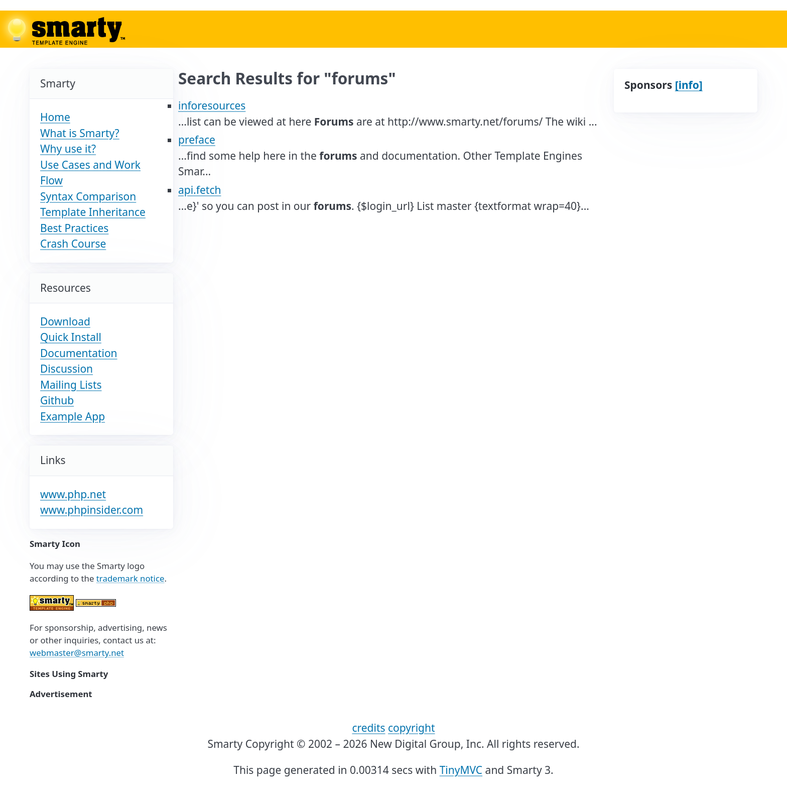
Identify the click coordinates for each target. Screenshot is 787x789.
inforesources (211, 105)
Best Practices (74, 228)
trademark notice (130, 578)
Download (65, 321)
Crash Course (73, 244)
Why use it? (68, 149)
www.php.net (73, 494)
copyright (411, 728)
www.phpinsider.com (91, 510)
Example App (72, 416)
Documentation (78, 353)
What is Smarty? (79, 133)
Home (55, 117)
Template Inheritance (93, 212)
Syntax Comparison (88, 196)
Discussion (66, 369)
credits (368, 728)
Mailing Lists (71, 385)
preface (196, 140)
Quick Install (70, 337)
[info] (689, 85)
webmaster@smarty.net (77, 652)
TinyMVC (461, 770)
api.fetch (199, 190)
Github (57, 400)
